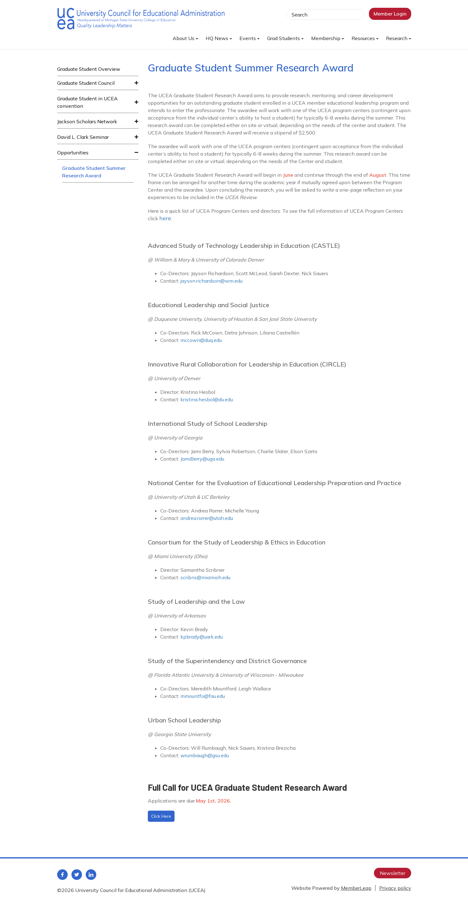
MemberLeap (356, 888)
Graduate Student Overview (88, 69)
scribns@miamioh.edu (205, 577)
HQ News (219, 38)
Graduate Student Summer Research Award (93, 172)
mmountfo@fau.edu (202, 696)
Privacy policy (395, 888)
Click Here (161, 816)
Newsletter (392, 873)
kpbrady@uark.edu (201, 637)
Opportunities (73, 152)
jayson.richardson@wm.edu (211, 281)
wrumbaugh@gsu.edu (204, 755)
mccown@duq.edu (201, 340)
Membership (327, 38)
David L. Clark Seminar (83, 137)
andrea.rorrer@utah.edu (206, 518)
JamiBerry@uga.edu (202, 459)
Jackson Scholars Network (87, 121)
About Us (185, 38)
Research (398, 38)
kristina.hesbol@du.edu (206, 399)
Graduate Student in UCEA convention (87, 102)
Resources (365, 38)
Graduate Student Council (86, 83)
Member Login (390, 14)
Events (249, 38)
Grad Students (285, 38)
